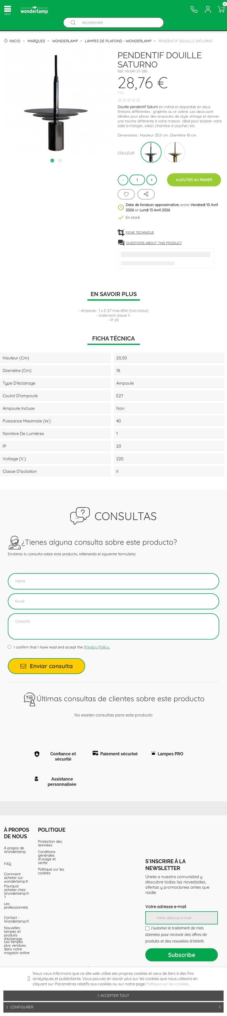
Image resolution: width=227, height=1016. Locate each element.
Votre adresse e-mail (165, 906)
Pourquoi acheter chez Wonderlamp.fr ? (16, 891)
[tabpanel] (57, 103)
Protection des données (50, 843)
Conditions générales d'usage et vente (47, 857)
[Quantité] (137, 180)
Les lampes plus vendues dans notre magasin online (17, 947)
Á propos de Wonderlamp (15, 850)
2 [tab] (60, 161)
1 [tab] (53, 161)
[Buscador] (73, 23)
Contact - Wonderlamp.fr (16, 919)
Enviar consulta (46, 666)
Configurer (113, 1007)
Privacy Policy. (97, 647)
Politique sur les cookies (51, 871)
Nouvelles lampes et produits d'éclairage (13, 933)
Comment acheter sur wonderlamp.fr (16, 878)
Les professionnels (16, 905)
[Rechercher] (118, 23)
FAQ (7, 863)
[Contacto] (194, 9)
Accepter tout (113, 995)
